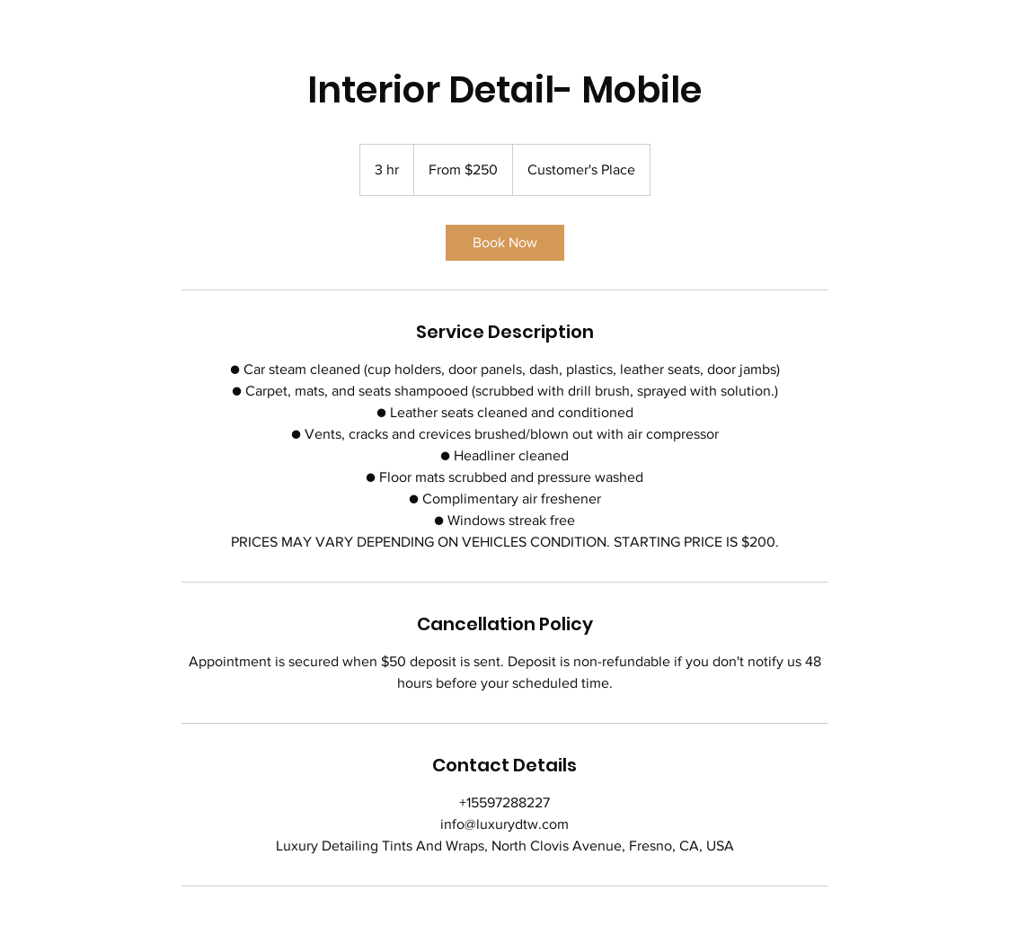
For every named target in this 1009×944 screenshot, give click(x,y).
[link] (505, 243)
